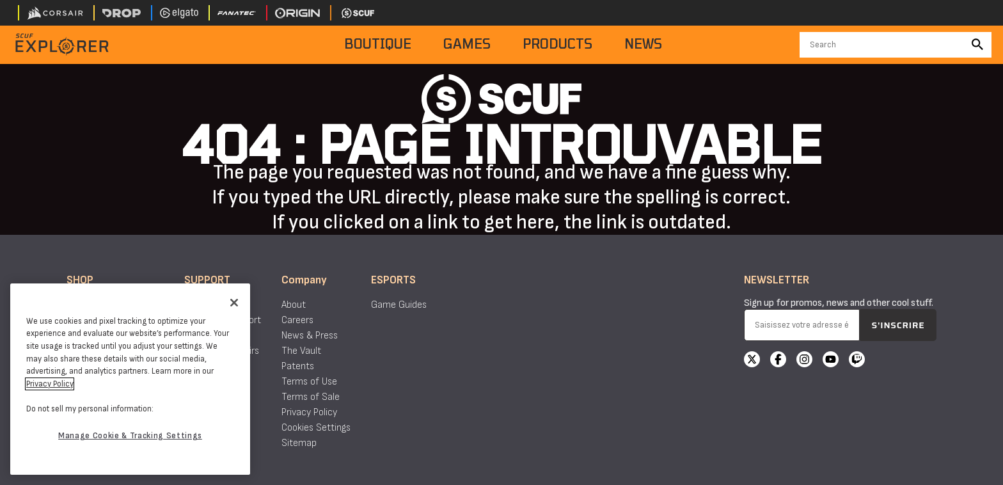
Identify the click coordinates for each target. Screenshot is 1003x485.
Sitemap (299, 443)
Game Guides (399, 305)
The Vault (301, 351)
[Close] (234, 303)
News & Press (309, 336)
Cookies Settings (316, 428)
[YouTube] (831, 360)
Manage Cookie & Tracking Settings (130, 436)
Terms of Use (309, 382)
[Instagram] (804, 360)
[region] (130, 379)
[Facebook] (778, 360)
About (293, 305)
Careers (297, 320)
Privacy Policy (309, 412)
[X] (752, 360)
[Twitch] (857, 360)
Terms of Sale (310, 397)
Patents (297, 366)
